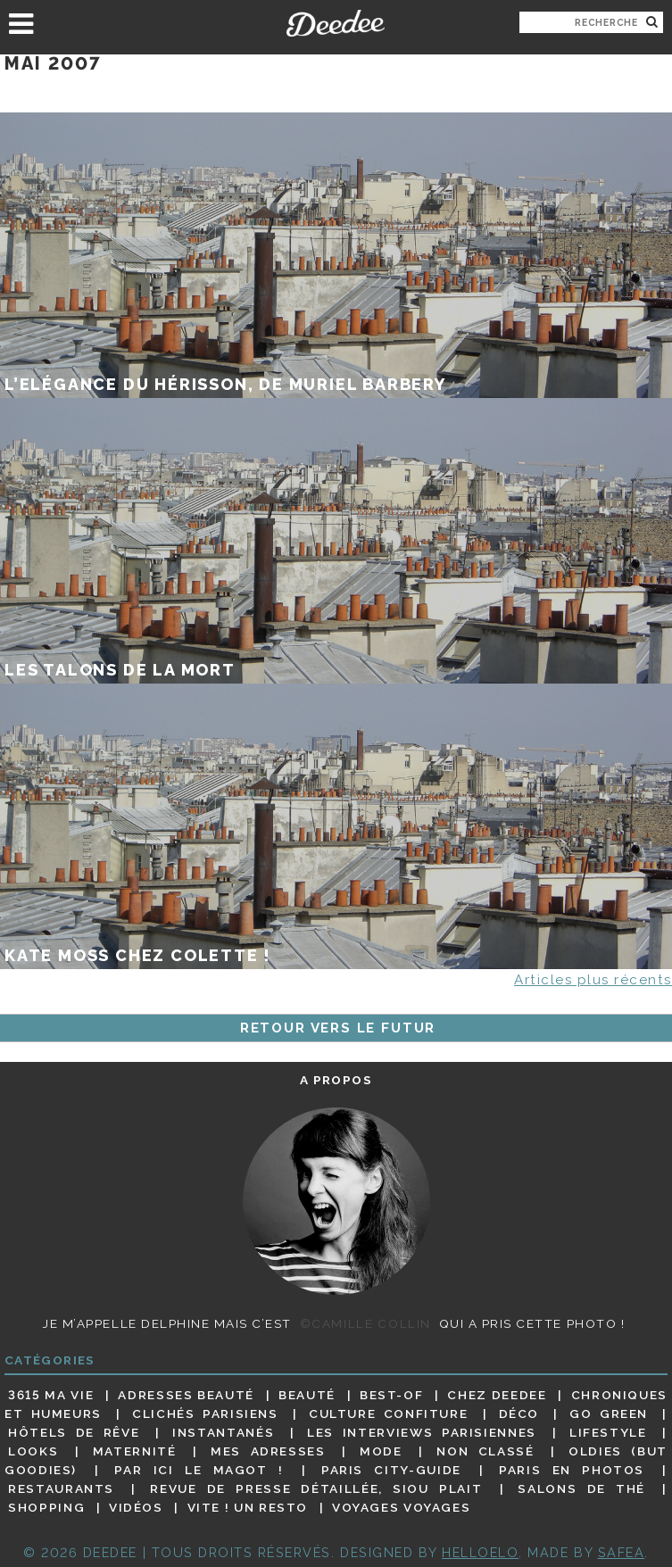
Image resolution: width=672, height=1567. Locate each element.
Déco (519, 1413)
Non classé (485, 1451)
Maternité (135, 1451)
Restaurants (61, 1488)
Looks (33, 1451)
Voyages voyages (401, 1507)
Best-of (391, 1395)
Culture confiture (388, 1413)
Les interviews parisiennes (421, 1432)
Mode (381, 1451)
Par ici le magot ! (198, 1470)
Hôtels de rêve (73, 1432)
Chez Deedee (496, 1395)
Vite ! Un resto (247, 1507)
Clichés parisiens (205, 1413)
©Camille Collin (365, 1323)
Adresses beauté (186, 1395)
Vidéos (136, 1507)
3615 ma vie (51, 1395)
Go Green (608, 1413)
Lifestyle (608, 1432)
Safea (621, 1552)
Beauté (307, 1395)
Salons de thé (581, 1488)
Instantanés (223, 1432)
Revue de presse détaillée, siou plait (316, 1488)
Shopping (46, 1507)
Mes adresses (268, 1451)
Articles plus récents (593, 980)
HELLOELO (480, 1552)
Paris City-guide (391, 1470)
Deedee (336, 23)
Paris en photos (571, 1470)
